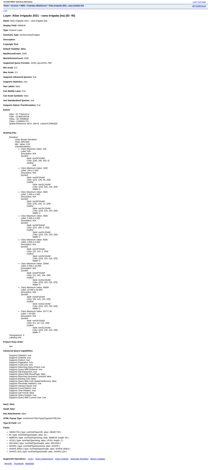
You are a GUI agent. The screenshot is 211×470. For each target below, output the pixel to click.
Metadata (29, 463)
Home (6, 5)
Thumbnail (18, 463)
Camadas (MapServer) (37, 5)
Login (195, 2)
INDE (23, 5)
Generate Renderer (79, 459)
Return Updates (97, 459)
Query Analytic (62, 459)
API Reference (199, 6)
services (14, 5)
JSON (5, 10)
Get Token (202, 2)
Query (31, 459)
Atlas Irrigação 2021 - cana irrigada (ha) (66, 5)
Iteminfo (8, 463)
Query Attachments (44, 459)
